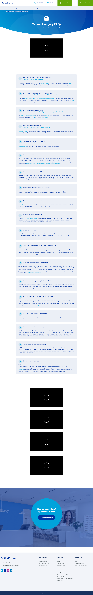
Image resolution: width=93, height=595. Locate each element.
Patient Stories (60, 563)
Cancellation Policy (62, 573)
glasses (55, 133)
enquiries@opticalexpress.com (11, 565)
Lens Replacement (25, 8)
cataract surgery (45, 83)
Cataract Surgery (35, 8)
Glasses (51, 8)
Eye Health (44, 8)
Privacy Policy (55, 592)
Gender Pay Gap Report (63, 577)
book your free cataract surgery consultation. (39, 98)
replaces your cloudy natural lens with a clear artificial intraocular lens (43, 163)
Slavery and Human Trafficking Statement (64, 579)
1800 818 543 (6, 562)
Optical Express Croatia (81, 569)
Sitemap (36, 592)
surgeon (45, 85)
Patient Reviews (68, 8)
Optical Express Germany (81, 571)
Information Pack (79, 563)
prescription (47, 115)
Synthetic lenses (22, 146)
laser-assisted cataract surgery (29, 218)
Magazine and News (62, 567)
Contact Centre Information (64, 571)
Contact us (60, 569)
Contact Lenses (59, 8)
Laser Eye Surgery (14, 8)
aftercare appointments (38, 305)
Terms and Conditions (45, 592)
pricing (33, 117)
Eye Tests (81, 8)
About (76, 8)
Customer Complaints (62, 575)
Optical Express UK (80, 567)
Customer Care (61, 565)
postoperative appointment (35, 272)
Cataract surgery (22, 131)
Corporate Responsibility (81, 565)
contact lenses (63, 133)
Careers (77, 561)
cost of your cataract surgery (28, 115)
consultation (45, 117)
